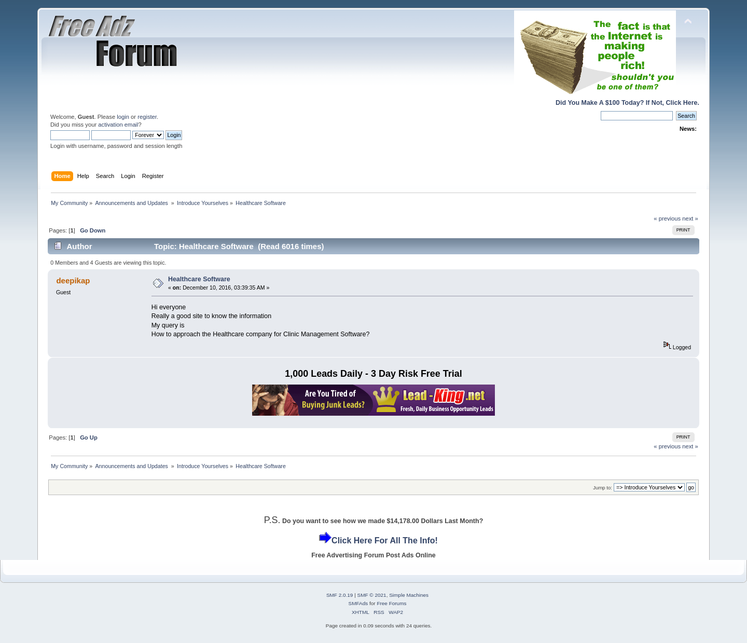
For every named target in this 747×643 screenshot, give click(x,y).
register (147, 117)
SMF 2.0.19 (339, 595)
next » (690, 218)
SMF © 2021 (371, 595)
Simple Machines (408, 595)
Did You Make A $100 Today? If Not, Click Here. (627, 102)
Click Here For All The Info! (384, 540)
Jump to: (602, 487)
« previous (667, 218)
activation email (118, 124)
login (123, 117)
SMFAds (358, 603)
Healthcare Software (199, 279)
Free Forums (391, 603)
